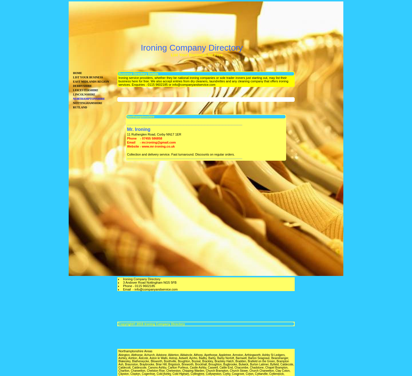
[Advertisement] (322, 157)
